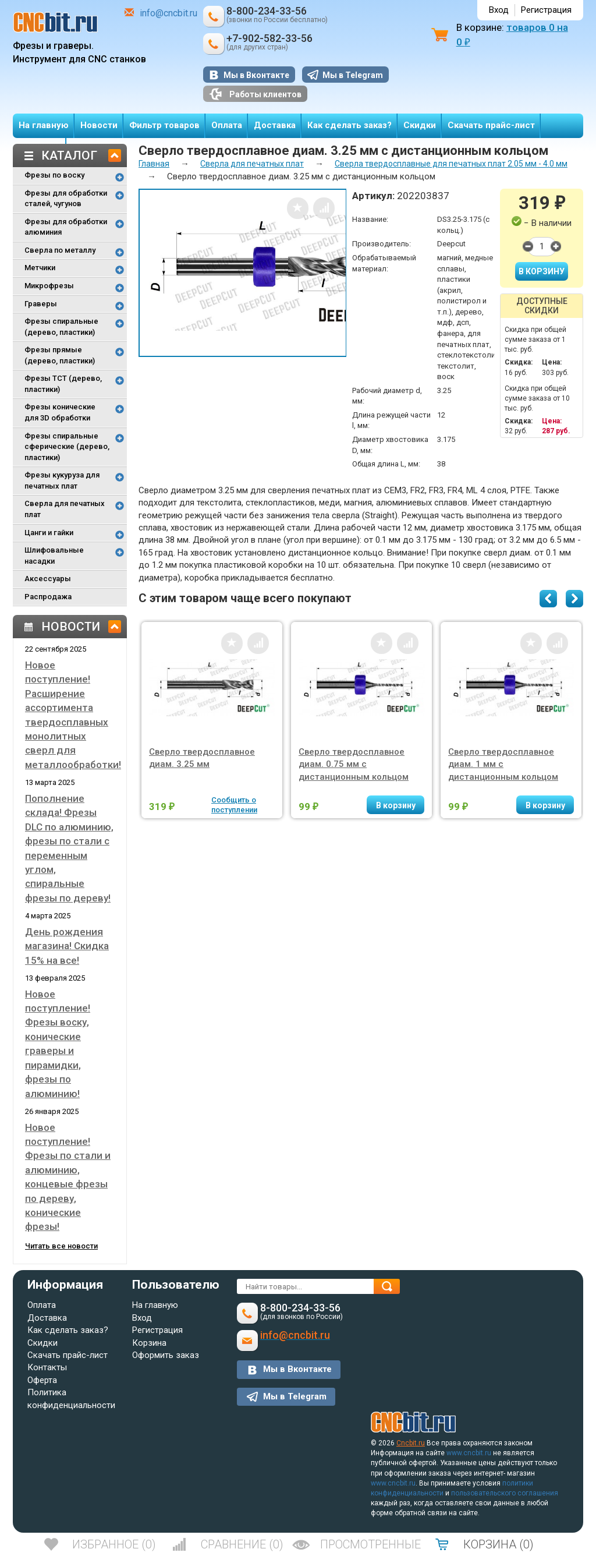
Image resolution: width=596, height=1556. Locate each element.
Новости (99, 125)
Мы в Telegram (352, 75)
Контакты (47, 1367)
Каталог (69, 155)
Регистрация (546, 10)
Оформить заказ (165, 1355)
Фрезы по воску (54, 175)
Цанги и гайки (48, 532)
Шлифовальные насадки (54, 555)
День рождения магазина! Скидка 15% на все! (67, 946)
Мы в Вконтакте (256, 75)
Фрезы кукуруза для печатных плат (62, 480)
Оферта (42, 1380)
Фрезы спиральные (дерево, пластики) (61, 327)
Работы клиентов (255, 94)
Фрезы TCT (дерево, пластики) (63, 384)
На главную (44, 125)
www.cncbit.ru (468, 1453)
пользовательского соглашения (504, 1493)
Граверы (40, 303)
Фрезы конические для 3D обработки (59, 412)
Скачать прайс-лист (491, 125)
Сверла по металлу (59, 250)
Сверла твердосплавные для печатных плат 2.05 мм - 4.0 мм (451, 163)
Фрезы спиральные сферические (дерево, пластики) (66, 447)
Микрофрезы (49, 285)
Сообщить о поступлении (234, 804)
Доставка (275, 125)
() (114, 1544)
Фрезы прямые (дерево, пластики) (59, 355)
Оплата (226, 125)
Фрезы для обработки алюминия (65, 227)
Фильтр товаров (164, 125)
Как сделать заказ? (349, 125)
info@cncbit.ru (168, 13)
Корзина (149, 1343)
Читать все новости (61, 1246)
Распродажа (48, 596)
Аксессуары (47, 578)
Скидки (419, 125)
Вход (499, 10)
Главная (154, 163)
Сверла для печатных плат (64, 509)
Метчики (39, 267)
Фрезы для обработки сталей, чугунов (65, 198)
